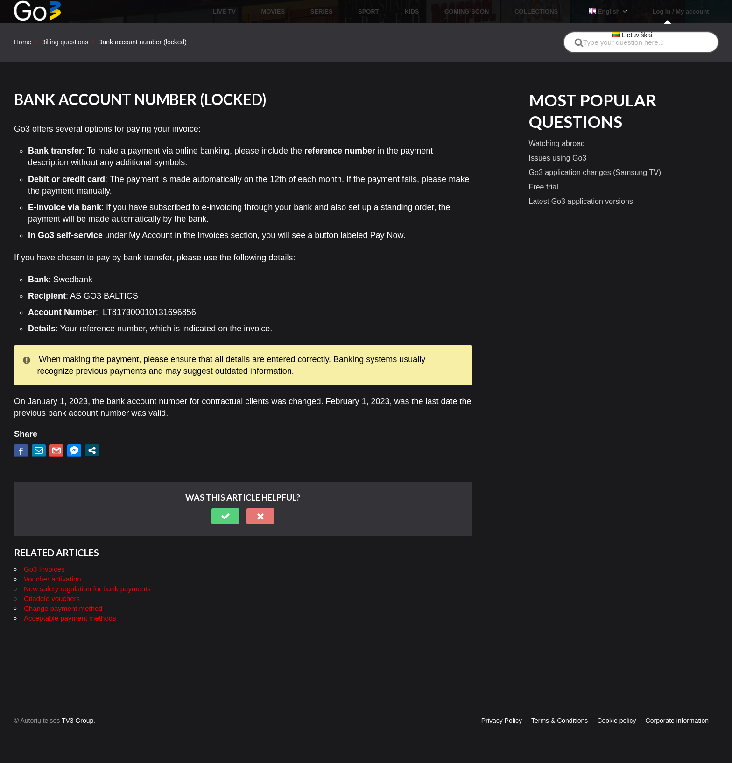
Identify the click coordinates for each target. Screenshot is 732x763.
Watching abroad (557, 143)
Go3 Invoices (44, 569)
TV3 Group (77, 720)
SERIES (390, 11)
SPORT (426, 11)
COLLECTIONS (562, 11)
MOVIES (352, 11)
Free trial (543, 187)
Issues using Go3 (558, 158)
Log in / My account (686, 11)
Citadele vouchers (52, 598)
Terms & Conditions (559, 720)
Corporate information (677, 720)
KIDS (459, 11)
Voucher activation (52, 579)
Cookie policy (616, 720)
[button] (225, 516)
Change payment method (63, 608)
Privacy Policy (501, 720)
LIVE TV (314, 11)
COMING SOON (503, 11)
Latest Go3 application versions (581, 201)
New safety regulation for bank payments (87, 589)
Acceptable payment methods (70, 618)
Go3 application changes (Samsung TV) (595, 172)
